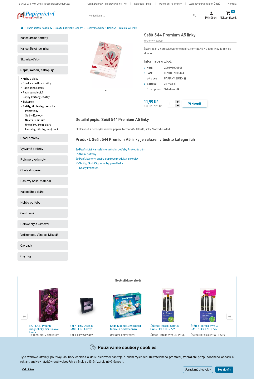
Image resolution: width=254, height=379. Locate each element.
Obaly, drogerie (30, 170)
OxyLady (26, 245)
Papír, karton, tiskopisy (39, 27)
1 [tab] (106, 90)
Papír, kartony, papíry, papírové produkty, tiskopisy (107, 158)
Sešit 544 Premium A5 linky (122, 27)
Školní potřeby (86, 154)
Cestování (27, 213)
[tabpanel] (106, 60)
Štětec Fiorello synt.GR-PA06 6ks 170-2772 (165, 327)
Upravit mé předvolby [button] (198, 369)
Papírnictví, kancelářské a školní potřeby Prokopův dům (110, 149)
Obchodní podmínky (170, 3)
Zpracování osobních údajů (204, 3)
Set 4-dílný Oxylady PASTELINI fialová (81, 327)
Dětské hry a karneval (34, 224)
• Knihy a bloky (29, 78)
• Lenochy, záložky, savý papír (41, 129)
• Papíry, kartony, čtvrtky (35, 97)
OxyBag (25, 256)
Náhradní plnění (142, 3)
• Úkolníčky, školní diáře (37, 124)
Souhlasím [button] (224, 369)
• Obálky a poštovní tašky (36, 83)
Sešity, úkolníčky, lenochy (69, 27)
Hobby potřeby (30, 202)
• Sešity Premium (34, 120)
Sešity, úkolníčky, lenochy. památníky (99, 163)
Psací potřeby (29, 138)
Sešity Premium (95, 27)
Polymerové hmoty (33, 159)
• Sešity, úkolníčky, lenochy (38, 106)
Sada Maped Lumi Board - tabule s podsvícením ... (126, 327)
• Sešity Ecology (33, 115)
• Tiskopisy (27, 101)
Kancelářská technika (34, 48)
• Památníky (31, 110)
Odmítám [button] (28, 369)
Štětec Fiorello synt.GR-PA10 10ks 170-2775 (206, 327)
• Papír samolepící (32, 92)
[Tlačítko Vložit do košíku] (194, 103)
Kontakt (232, 3)
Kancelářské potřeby (34, 38)
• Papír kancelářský (32, 87)
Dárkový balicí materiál (35, 181)
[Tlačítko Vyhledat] (194, 15)
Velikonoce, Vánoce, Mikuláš (39, 235)
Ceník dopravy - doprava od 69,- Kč (107, 3)
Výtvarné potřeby (31, 149)
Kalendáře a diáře (32, 192)
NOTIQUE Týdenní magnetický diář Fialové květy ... (44, 329)
